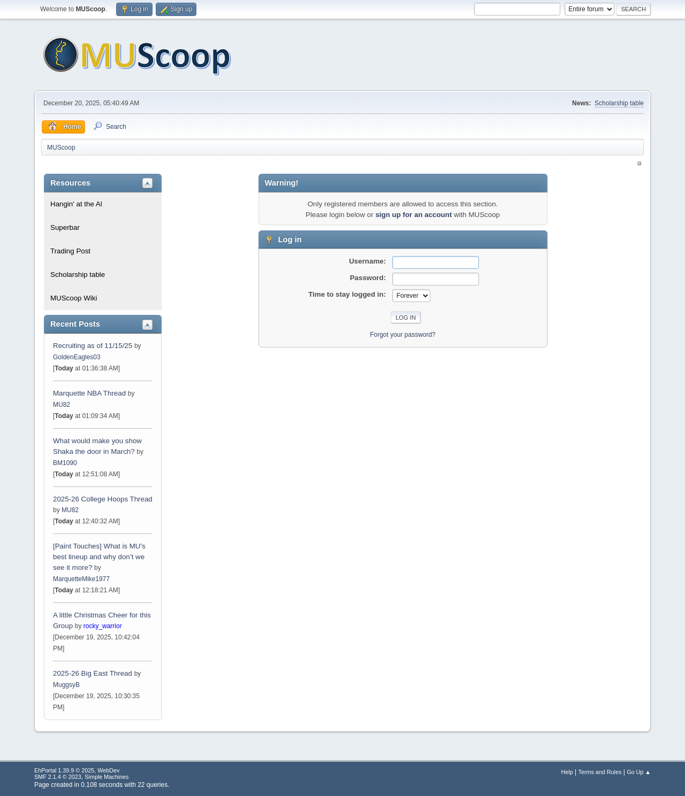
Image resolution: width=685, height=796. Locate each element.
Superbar (65, 227)
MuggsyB (66, 685)
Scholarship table (619, 103)
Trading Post (70, 251)
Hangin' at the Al (76, 204)
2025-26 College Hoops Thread (103, 499)
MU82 (61, 404)
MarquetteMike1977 (81, 579)
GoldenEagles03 (77, 357)
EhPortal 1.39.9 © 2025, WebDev (76, 770)
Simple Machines (106, 777)
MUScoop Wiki (73, 298)
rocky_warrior (102, 626)
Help (567, 772)
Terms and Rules (600, 772)
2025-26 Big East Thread (92, 673)
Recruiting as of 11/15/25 (92, 346)
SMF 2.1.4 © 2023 (57, 777)
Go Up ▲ (639, 772)
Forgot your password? (403, 334)
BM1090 (65, 463)
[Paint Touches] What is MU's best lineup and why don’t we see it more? (99, 556)
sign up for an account (413, 215)
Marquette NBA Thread (89, 393)
